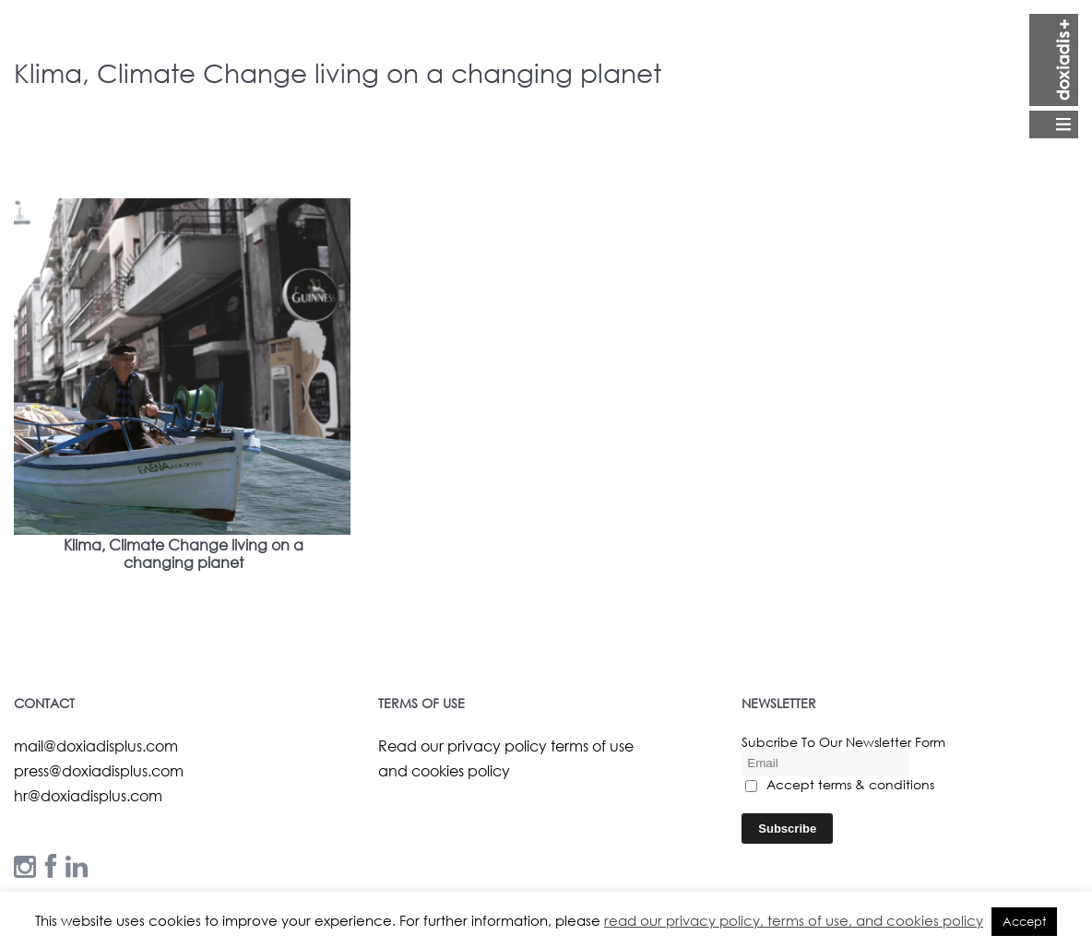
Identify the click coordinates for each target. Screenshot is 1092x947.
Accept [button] (1024, 921)
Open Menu (1053, 76)
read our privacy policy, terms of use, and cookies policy (793, 920)
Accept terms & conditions (839, 784)
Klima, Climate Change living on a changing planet (183, 553)
